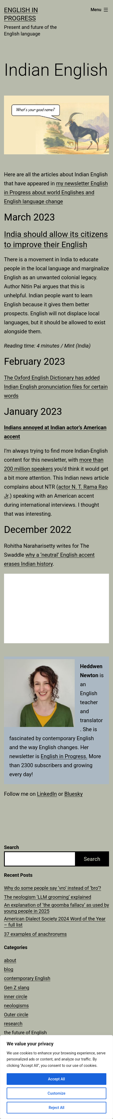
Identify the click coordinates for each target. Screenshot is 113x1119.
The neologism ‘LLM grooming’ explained (47, 897)
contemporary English (27, 978)
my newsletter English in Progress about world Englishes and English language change (56, 192)
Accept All (56, 1079)
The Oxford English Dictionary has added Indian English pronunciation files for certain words (56, 387)
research (13, 1023)
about (10, 960)
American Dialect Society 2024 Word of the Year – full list (55, 922)
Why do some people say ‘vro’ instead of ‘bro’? (52, 888)
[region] (56, 1077)
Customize (56, 1093)
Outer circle (16, 1014)
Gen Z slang (16, 987)
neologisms (16, 1005)
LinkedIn (47, 794)
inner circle (15, 996)
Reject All (56, 1107)
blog (8, 969)
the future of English (25, 1032)
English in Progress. (64, 756)
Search (11, 847)
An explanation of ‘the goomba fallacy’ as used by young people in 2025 (56, 908)
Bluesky (73, 794)
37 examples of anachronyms (35, 934)
